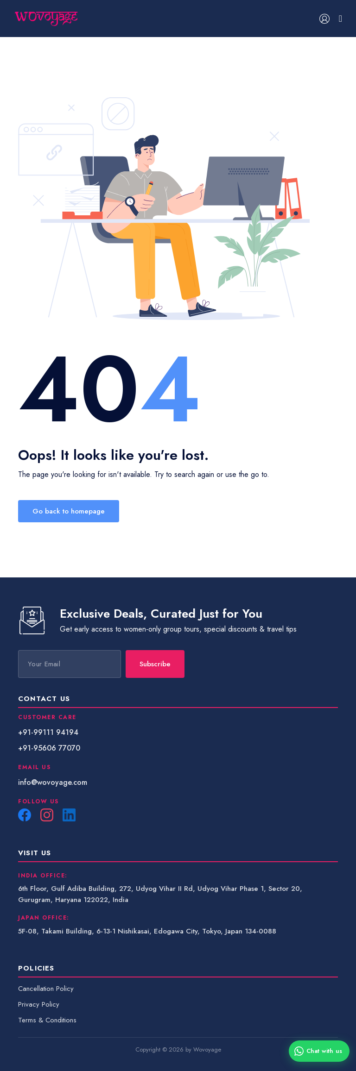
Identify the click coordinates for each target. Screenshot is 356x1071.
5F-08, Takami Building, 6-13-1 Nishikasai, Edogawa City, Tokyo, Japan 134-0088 (147, 931)
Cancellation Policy (46, 988)
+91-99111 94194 (48, 732)
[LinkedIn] (69, 814)
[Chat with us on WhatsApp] (319, 1051)
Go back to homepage (68, 511)
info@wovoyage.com (52, 782)
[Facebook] (24, 814)
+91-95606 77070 (49, 748)
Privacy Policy (38, 1004)
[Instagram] (46, 814)
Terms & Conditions (47, 1020)
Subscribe (155, 664)
